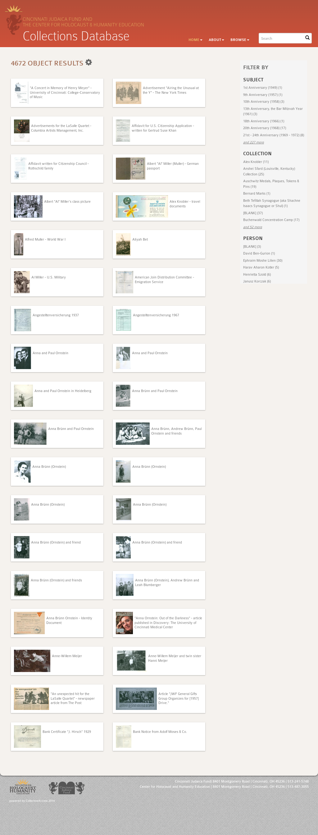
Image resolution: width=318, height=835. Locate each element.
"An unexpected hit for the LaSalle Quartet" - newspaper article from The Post (73, 698)
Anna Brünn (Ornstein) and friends (56, 580)
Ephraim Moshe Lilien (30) (262, 261)
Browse (239, 40)
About (216, 40)
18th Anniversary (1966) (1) (263, 121)
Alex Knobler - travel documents (185, 204)
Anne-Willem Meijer (67, 656)
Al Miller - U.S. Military (48, 277)
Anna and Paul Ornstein (50, 353)
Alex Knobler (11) (256, 162)
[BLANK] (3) (252, 247)
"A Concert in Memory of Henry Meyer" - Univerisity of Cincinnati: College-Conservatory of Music (65, 92)
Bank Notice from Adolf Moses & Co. (160, 732)
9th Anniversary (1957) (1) (262, 95)
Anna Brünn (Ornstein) (49, 467)
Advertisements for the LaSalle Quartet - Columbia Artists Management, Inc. (61, 128)
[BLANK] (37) (253, 213)
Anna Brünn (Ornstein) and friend (56, 542)
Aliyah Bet (140, 239)
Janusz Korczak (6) (257, 281)
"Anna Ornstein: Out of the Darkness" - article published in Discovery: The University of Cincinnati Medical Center (168, 622)
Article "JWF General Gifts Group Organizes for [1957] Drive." (178, 698)
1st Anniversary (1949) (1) (262, 88)
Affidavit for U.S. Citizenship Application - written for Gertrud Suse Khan (163, 128)
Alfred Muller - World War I (45, 239)
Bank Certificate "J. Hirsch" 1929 (67, 732)
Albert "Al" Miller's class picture (67, 202)
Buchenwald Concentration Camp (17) (271, 220)
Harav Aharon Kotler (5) (261, 267)
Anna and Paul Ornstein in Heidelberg (62, 391)
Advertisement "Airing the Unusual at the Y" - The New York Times (171, 90)
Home (195, 40)
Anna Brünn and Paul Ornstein (155, 391)
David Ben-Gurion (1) (259, 253)
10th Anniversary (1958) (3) (263, 102)
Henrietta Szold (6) (257, 275)
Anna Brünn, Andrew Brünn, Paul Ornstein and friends (176, 431)
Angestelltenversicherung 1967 (156, 315)
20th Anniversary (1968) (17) (264, 128)
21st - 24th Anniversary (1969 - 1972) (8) (273, 135)
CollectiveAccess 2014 (40, 801)
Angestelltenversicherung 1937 (56, 315)
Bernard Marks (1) (256, 194)
